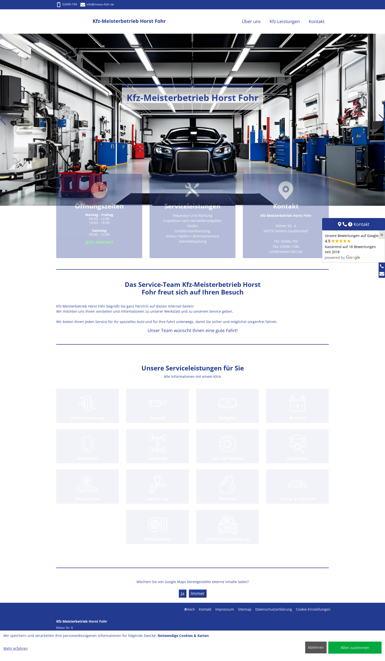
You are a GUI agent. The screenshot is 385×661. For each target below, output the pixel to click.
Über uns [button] (251, 21)
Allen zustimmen (355, 647)
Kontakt (205, 609)
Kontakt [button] (316, 21)
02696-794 (66, 4)
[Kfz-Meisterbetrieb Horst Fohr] (74, 21)
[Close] (382, 235)
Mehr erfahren (15, 648)
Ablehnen (316, 647)
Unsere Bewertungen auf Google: (352, 246)
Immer (198, 593)
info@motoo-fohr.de (97, 4)
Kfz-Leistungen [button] (285, 21)
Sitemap (244, 609)
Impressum (224, 609)
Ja (182, 593)
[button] (3, 119)
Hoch (189, 609)
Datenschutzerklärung (273, 609)
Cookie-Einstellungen (313, 609)
